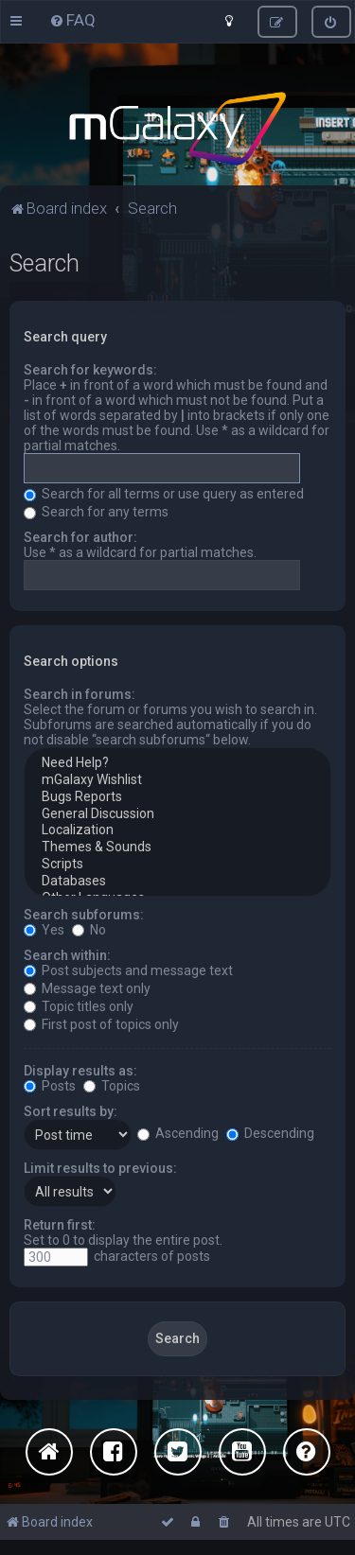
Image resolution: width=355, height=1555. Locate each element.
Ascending (178, 1133)
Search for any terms (96, 511)
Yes (44, 929)
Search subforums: (84, 914)
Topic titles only (78, 1006)
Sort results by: (70, 1111)
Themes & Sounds (177, 847)
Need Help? (177, 763)
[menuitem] (72, 20)
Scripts (177, 864)
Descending (270, 1133)
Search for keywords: (90, 369)
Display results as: (80, 1070)
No (89, 929)
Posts (50, 1085)
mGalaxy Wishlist (177, 780)
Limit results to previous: (100, 1168)
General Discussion (177, 814)
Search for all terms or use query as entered (164, 493)
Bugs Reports (177, 797)
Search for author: (80, 537)
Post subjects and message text (128, 970)
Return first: (60, 1224)
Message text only (87, 988)
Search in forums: (79, 694)
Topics (111, 1085)
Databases (177, 881)
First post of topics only (101, 1024)
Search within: (67, 955)
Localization (177, 830)
